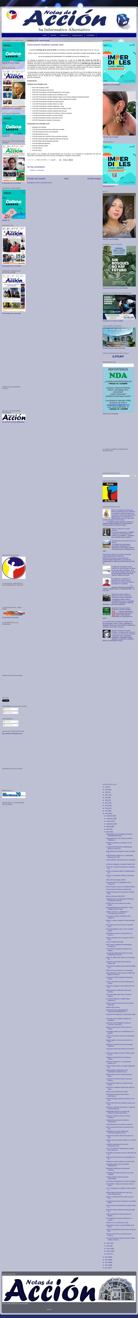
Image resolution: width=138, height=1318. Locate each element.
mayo (108, 1243)
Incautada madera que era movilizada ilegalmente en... (117, 1164)
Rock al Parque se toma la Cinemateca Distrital (120, 887)
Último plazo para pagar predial (115, 880)
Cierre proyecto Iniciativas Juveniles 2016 (118, 889)
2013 (106, 1262)
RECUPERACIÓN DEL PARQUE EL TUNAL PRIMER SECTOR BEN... (119, 908)
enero (108, 1254)
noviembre (109, 818)
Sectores (53, 35)
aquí (87, 56)
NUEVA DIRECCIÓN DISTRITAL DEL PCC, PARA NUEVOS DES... (119, 1193)
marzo (108, 1248)
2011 (106, 1268)
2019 (106, 805)
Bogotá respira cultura (112, 1007)
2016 (106, 813)
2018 (106, 808)
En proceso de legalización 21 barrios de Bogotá (121, 1181)
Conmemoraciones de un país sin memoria (119, 1124)
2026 (106, 787)
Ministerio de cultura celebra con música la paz (120, 1161)
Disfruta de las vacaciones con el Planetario (119, 970)
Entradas (7, 709)
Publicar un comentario (37, 170)
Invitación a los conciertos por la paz (117, 1222)
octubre (108, 821)
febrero (108, 1251)
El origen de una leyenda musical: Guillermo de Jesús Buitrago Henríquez (124, 567)
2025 (106, 789)
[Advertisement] (14, 350)
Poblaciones (64, 35)
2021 (106, 800)
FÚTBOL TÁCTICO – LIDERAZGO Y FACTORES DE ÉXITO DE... (117, 912)
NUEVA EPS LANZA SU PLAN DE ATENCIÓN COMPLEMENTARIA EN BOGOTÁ (117, 555)
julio (107, 829)
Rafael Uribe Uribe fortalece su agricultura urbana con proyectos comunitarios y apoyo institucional (122, 595)
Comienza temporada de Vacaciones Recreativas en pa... (117, 1145)
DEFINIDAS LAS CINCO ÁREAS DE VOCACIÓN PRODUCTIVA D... (117, 1132)
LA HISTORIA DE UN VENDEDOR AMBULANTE (117, 622)
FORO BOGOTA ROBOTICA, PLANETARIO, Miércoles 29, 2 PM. (119, 856)
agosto (108, 826)
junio (108, 832)
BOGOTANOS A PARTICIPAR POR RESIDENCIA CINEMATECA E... (117, 1071)
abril (107, 1246)
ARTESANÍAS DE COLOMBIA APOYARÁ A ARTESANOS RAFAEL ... (119, 835)
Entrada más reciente (36, 179)
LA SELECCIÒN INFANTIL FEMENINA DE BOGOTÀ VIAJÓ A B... (119, 847)
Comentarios (8, 712)
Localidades (90, 35)
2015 (106, 1257)
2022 (106, 797)
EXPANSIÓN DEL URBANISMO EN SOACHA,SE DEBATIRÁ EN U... (117, 1010)
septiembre (110, 824)
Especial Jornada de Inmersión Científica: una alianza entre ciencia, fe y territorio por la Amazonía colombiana (123, 632)
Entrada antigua (94, 179)
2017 (106, 811)
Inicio (45, 35)
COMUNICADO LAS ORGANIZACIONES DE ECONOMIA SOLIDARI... (120, 899)
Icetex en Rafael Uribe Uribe (114, 942)
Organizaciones (77, 35)
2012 (106, 1265)
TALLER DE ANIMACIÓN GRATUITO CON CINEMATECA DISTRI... (119, 954)
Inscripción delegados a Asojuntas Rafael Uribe (120, 864)
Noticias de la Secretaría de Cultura (117, 1091)
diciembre (109, 816)
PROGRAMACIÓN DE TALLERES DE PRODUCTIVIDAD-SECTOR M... (117, 1112)
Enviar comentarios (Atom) (44, 182)
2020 (106, 803)
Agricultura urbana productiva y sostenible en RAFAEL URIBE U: (122, 608)
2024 (106, 792)
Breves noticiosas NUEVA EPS (115, 896)
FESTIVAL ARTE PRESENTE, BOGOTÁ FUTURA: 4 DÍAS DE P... (118, 1023)
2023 (106, 795)
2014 (106, 1260)
